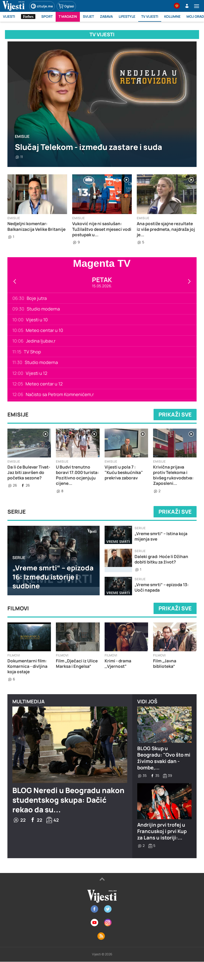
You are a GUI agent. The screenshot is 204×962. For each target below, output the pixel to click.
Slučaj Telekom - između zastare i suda (88, 147)
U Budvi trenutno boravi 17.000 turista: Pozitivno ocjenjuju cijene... (77, 475)
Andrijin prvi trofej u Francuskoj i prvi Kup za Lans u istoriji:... (162, 831)
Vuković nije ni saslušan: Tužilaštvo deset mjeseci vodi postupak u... (101, 229)
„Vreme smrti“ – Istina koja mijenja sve (161, 536)
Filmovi (18, 608)
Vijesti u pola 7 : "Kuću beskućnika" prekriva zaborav (124, 472)
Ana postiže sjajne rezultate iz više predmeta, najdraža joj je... (166, 229)
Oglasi (66, 6)
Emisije (22, 136)
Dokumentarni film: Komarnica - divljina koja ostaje (27, 666)
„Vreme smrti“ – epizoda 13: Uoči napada (162, 587)
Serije (16, 511)
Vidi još (147, 701)
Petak (102, 279)
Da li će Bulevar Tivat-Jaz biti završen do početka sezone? (28, 472)
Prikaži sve (175, 414)
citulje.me (42, 6)
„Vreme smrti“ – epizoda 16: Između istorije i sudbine (52, 576)
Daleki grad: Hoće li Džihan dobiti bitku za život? (161, 559)
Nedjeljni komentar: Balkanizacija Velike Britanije (36, 226)
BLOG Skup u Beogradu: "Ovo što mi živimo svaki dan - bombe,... (163, 758)
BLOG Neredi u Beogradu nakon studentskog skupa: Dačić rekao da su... (68, 800)
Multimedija (28, 701)
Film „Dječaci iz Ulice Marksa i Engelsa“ (77, 663)
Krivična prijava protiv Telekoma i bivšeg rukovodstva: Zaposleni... (173, 475)
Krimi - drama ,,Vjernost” (118, 663)
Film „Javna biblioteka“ (164, 663)
